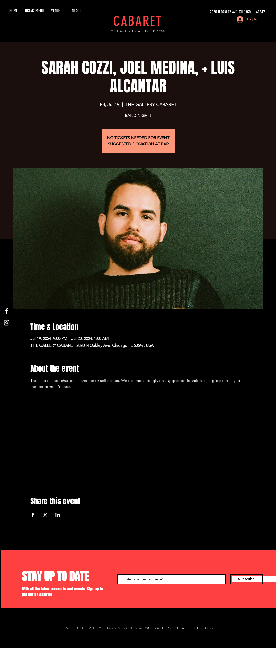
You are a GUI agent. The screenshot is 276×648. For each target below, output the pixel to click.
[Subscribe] (246, 579)
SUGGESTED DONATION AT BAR (138, 144)
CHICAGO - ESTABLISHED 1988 (138, 31)
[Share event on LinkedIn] (57, 515)
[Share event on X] (45, 515)
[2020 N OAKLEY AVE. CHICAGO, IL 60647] (217, 12)
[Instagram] (6, 322)
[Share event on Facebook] (32, 515)
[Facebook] (6, 311)
